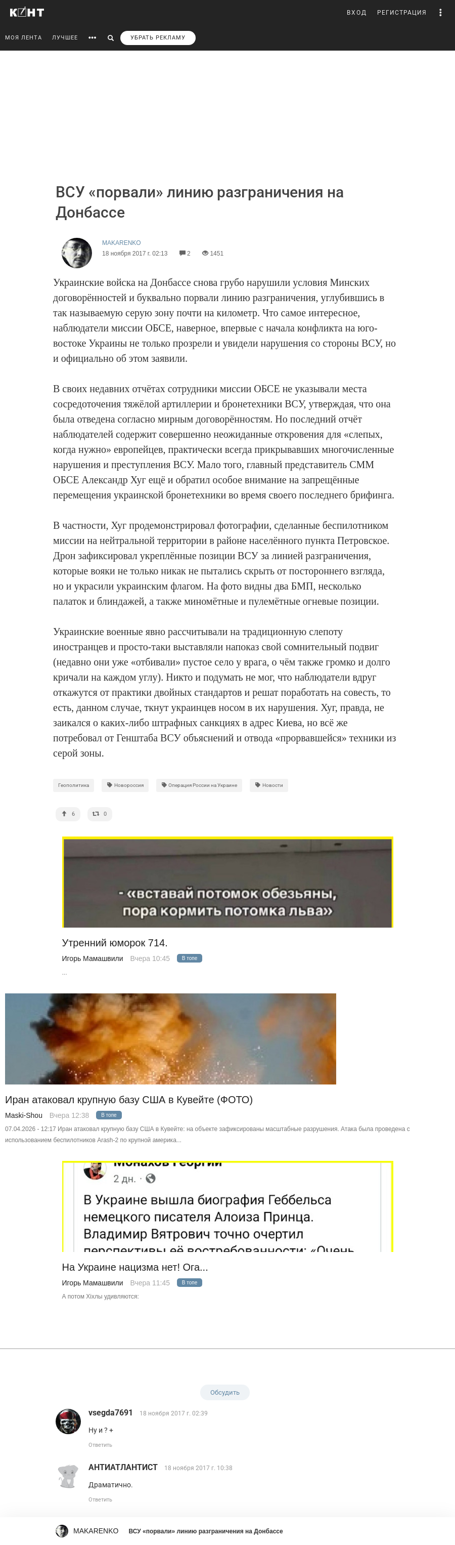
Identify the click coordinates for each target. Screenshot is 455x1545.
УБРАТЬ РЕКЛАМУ (158, 37)
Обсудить (225, 1392)
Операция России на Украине (199, 785)
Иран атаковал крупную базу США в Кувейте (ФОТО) (129, 1100)
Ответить (100, 1445)
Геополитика (73, 785)
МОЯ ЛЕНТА (23, 37)
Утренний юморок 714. (115, 943)
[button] (441, 12)
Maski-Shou (23, 1115)
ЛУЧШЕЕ (65, 37)
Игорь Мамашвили (92, 958)
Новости (269, 785)
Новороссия (125, 785)
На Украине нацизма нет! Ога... (135, 1267)
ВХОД (357, 12)
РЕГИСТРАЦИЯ (402, 12)
